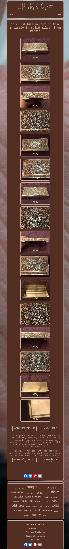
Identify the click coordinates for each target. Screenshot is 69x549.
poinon (26, 515)
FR (38, 540)
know (40, 492)
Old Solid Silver (35, 524)
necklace (47, 510)
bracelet (18, 496)
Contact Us (35, 528)
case (40, 506)
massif (47, 501)
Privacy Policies (35, 532)
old (14, 505)
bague (42, 488)
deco (32, 493)
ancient (35, 510)
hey (23, 488)
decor (46, 493)
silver (54, 492)
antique (32, 487)
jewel (28, 507)
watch (34, 506)
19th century (33, 497)
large (27, 493)
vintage (16, 501)
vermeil (38, 501)
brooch (54, 497)
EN (32, 540)
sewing (17, 488)
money (36, 514)
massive (17, 492)
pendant (51, 487)
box (21, 505)
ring (54, 500)
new (26, 510)
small (46, 497)
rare (47, 506)
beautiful (27, 500)
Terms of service (35, 536)
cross (44, 515)
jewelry (56, 511)
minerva (17, 510)
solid (55, 505)
